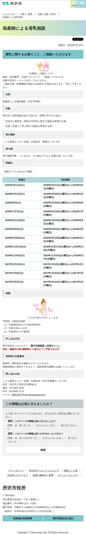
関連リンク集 (71, 470)
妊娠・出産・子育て (47, 14)
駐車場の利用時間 (22, 518)
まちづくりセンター (68, 475)
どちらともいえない (45, 425)
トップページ (9, 14)
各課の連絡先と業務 (43, 475)
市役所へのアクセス (17, 475)
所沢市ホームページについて (44, 470)
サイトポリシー (16, 470)
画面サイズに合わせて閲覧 (18, 171)
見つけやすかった (28, 438)
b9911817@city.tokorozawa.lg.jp (28, 395)
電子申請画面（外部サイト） (46, 346)
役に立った (25, 425)
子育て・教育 (26, 14)
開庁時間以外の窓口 (63, 518)
